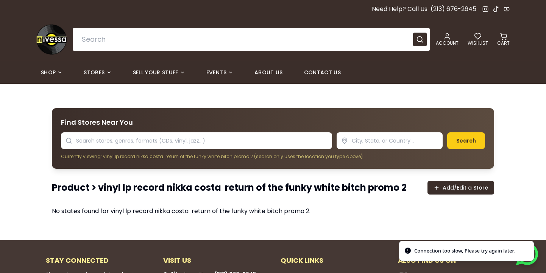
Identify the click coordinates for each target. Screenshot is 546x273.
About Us (268, 72)
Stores (97, 72)
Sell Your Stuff (159, 72)
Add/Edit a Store (461, 187)
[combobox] (251, 39)
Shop (51, 72)
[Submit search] (420, 39)
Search (466, 140)
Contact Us (322, 72)
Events (219, 72)
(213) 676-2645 (453, 9)
